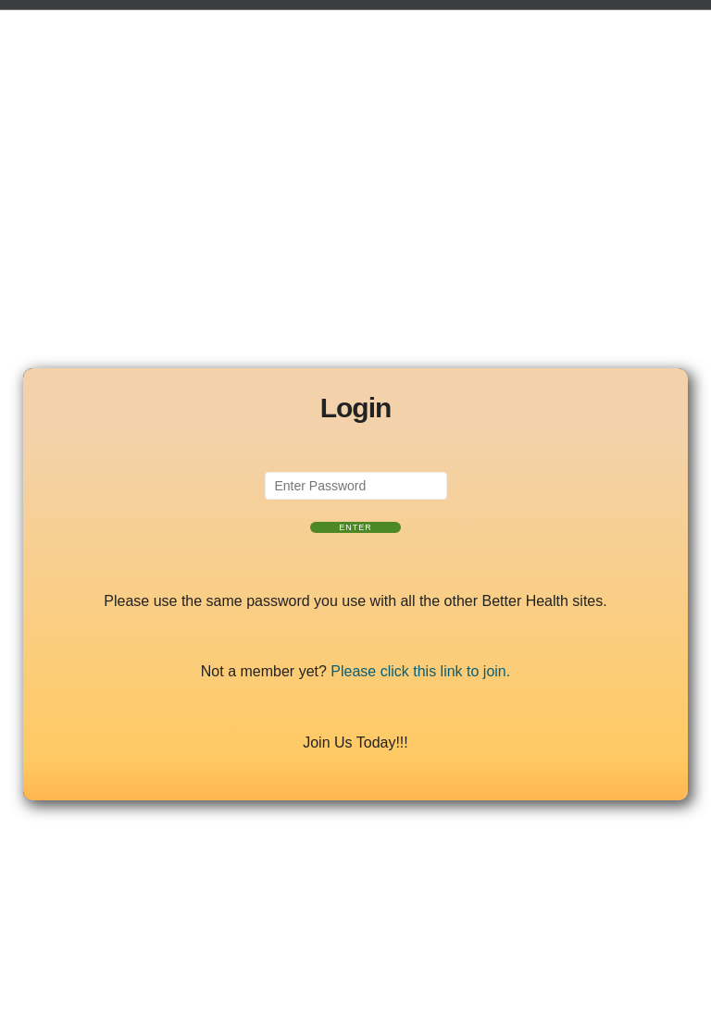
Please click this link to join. (420, 671)
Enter (355, 527)
